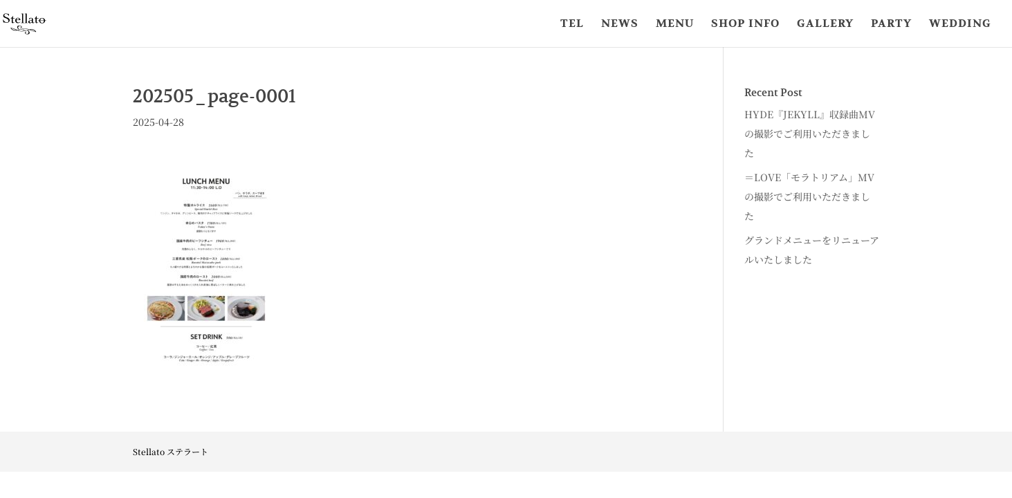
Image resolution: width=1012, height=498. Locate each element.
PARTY (891, 24)
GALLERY (825, 24)
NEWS (619, 24)
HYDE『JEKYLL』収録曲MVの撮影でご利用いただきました (809, 133)
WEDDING (960, 24)
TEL (572, 24)
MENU (675, 24)
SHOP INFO (745, 24)
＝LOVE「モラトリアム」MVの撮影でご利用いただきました (809, 196)
